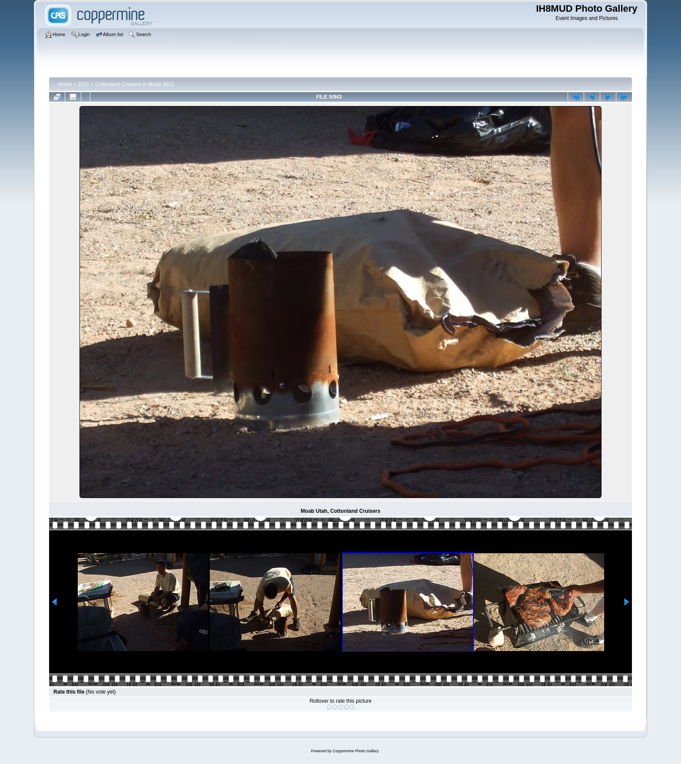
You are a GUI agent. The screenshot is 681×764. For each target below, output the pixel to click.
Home (65, 84)
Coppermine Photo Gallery (356, 751)
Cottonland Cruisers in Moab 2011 (134, 84)
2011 (83, 84)
